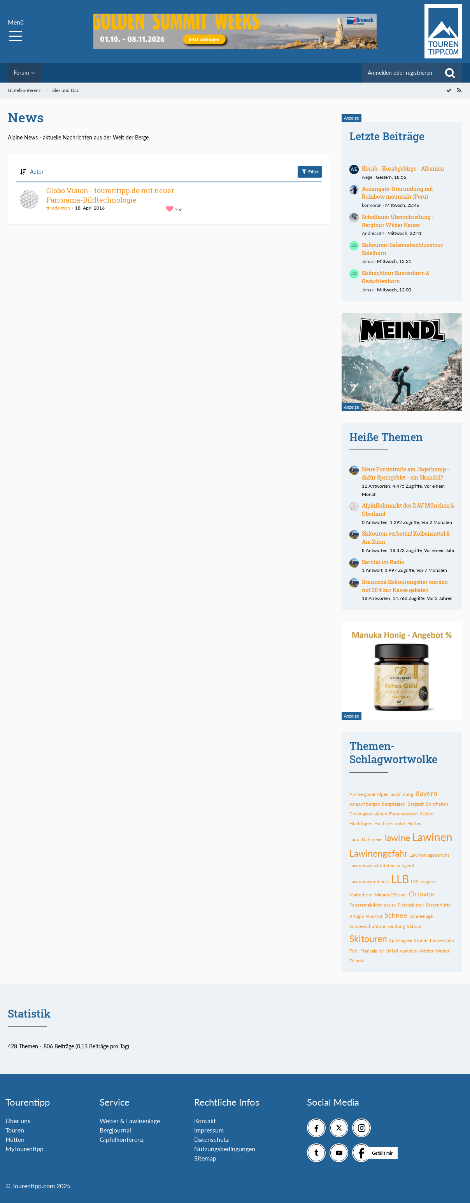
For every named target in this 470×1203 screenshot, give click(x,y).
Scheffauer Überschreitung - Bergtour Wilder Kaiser (398, 221)
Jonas (368, 261)
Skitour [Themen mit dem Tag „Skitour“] (414, 926)
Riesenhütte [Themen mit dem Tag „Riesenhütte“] (438, 905)
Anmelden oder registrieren (400, 72)
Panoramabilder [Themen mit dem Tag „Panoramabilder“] (365, 905)
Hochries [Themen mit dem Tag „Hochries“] (383, 823)
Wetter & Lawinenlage (130, 1120)
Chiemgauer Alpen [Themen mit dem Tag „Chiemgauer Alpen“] (368, 814)
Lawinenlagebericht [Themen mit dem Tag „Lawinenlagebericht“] (429, 855)
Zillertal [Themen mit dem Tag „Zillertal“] (357, 960)
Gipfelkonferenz (122, 1139)
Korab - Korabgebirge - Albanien (403, 168)
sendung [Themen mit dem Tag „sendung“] (396, 926)
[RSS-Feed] (459, 90)
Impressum (209, 1130)
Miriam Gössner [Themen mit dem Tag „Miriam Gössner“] (391, 895)
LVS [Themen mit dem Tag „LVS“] (415, 881)
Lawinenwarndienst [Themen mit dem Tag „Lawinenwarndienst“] (369, 881)
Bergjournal (115, 1130)
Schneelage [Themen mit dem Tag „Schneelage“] (421, 916)
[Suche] (450, 73)
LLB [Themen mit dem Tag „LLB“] (400, 878)
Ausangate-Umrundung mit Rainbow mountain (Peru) (397, 193)
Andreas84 (373, 233)
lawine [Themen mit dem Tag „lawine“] (397, 837)
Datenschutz (211, 1139)
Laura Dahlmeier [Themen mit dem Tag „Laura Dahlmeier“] (366, 839)
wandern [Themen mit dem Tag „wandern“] (409, 951)
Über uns (17, 1120)
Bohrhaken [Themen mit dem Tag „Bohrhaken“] (437, 804)
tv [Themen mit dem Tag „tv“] (382, 951)
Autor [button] (37, 171)
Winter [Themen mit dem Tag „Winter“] (442, 951)
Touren (14, 1130)
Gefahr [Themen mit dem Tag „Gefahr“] (427, 814)
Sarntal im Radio (383, 562)
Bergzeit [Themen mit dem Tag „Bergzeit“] (415, 804)
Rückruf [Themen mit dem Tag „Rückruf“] (374, 916)
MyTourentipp (24, 1148)
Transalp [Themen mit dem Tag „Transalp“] (369, 951)
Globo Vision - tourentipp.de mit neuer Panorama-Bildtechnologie (110, 195)
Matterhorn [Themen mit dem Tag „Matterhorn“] (361, 895)
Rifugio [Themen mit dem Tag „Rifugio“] (356, 916)
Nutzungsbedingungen (224, 1148)
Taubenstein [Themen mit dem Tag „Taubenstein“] (441, 940)
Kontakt (205, 1120)
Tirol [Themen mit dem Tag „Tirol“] (354, 951)
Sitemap (205, 1158)
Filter (310, 171)
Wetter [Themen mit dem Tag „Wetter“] (426, 951)
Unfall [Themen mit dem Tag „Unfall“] (392, 951)
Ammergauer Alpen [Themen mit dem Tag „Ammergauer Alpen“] (369, 794)
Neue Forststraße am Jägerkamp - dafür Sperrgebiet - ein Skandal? (405, 473)
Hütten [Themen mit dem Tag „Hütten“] (414, 823)
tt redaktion (58, 208)
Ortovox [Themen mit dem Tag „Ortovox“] (421, 893)
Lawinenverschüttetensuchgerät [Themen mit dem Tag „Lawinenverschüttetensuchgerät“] (381, 865)
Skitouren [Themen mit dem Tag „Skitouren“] (368, 938)
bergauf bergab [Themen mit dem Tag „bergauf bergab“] (364, 804)
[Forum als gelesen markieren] (449, 90)
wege (367, 177)
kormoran (372, 205)
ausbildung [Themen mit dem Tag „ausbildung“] (402, 794)
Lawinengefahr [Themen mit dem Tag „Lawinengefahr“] (378, 853)
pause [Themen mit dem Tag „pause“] (390, 905)
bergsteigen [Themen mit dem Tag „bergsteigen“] (393, 804)
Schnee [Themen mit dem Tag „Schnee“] (395, 915)
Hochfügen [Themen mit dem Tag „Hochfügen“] (360, 823)
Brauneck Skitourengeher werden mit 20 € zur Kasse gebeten (405, 586)
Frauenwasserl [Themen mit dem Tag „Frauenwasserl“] (403, 814)
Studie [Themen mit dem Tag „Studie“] (420, 940)
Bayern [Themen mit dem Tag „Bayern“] (426, 793)
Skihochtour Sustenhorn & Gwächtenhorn (396, 277)
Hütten (15, 1139)
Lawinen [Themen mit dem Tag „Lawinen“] (432, 836)
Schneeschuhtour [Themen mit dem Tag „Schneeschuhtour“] (367, 926)
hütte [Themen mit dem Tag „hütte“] (400, 823)
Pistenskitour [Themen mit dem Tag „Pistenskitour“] (411, 905)
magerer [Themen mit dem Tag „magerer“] (429, 881)
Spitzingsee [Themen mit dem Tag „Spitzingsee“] (400, 940)
